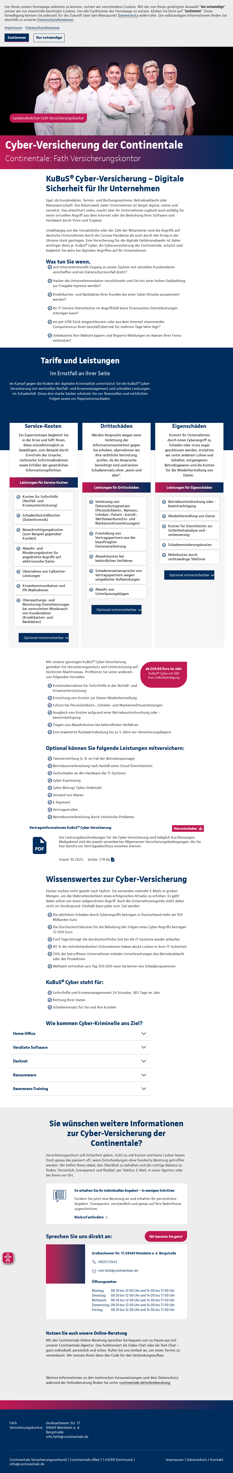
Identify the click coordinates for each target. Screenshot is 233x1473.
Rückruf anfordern (89, 1217)
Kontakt (216, 1459)
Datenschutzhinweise (42, 28)
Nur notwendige (49, 37)
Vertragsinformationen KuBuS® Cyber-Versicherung (70, 827)
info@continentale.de (27, 1464)
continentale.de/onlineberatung (144, 1382)
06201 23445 (107, 1262)
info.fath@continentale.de (118, 1271)
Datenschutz (128, 15)
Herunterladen (185, 828)
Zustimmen (17, 37)
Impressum (13, 28)
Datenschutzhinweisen (55, 20)
